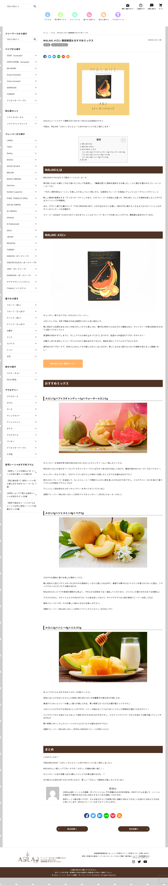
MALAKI (10, 180)
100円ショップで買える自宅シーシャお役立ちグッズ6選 (21, 502)
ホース (9, 416)
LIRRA (10, 147)
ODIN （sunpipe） (15, 62)
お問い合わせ (144, 860)
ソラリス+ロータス (15, 124)
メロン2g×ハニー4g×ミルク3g (96, 164)
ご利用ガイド (121, 860)
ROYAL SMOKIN (14, 186)
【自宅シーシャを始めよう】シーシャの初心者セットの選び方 (21, 480)
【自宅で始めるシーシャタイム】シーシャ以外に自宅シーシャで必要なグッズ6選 (21, 513)
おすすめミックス (89, 156)
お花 (9, 363)
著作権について (131, 863)
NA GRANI (11, 75)
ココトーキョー (13, 380)
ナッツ (10, 357)
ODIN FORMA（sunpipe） (18, 69)
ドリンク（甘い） (14, 325)
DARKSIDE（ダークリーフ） (19, 282)
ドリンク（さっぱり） (16, 331)
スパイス (11, 350)
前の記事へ (72, 836)
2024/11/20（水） (155, 47)
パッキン (11, 448)
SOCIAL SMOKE (14, 212)
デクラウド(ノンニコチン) (18, 289)
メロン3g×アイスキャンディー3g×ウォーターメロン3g (105, 159)
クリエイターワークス (16, 107)
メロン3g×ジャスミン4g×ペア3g (97, 162)
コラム (46, 52)
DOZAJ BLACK (13, 173)
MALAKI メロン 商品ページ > (63, 371)
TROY (9, 154)
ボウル (10, 410)
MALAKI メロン (88, 154)
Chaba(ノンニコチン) (16, 295)
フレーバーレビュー (59, 52)
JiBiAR (10, 244)
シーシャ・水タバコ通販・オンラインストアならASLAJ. (80, 882)
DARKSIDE (12, 95)
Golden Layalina (14, 199)
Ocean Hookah (14, 82)
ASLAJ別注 (12, 387)
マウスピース (12, 403)
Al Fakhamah (13, 231)
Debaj (9, 160)
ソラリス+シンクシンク (17, 131)
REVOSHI (11, 250)
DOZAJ (10, 167)
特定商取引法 (144, 863)
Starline (11, 192)
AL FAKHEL (12, 218)
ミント (10, 344)
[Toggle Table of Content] (122, 147)
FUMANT (11, 101)
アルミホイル (12, 442)
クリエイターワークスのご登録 (112, 863)
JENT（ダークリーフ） (17, 276)
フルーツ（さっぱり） (16, 318)
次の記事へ (134, 836)
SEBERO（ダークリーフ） (18, 263)
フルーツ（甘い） (14, 312)
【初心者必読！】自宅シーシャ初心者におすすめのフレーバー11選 (21, 490)
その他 (10, 461)
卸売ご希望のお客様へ (90, 863)
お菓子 (10, 338)
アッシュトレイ (13, 429)
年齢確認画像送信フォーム (104, 860)
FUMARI (10, 257)
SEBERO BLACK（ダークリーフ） (22, 269)
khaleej (10, 225)
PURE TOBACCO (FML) (17, 205)
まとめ (84, 167)
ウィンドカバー (13, 423)
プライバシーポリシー (140, 865)
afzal (9, 237)
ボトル (10, 435)
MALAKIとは (87, 151)
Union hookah (13, 88)
